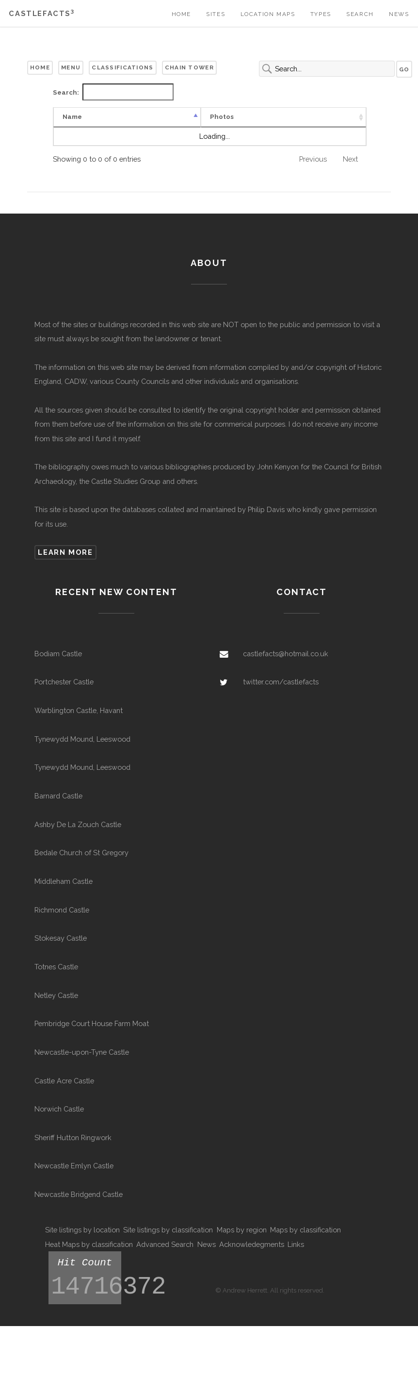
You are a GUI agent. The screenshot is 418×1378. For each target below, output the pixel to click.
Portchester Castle (64, 691)
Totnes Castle (56, 976)
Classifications (122, 67)
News (399, 14)
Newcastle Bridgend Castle (78, 1203)
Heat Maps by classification (89, 1253)
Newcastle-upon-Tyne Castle (81, 1061)
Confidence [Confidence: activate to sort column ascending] (201, 126)
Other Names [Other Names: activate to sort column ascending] (301, 121)
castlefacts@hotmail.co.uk (285, 663)
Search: (113, 91)
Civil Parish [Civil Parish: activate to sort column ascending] (344, 121)
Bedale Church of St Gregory (81, 862)
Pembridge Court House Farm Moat (91, 1033)
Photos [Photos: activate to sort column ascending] (114, 126)
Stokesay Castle (60, 947)
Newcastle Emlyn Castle (73, 1175)
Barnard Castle (58, 805)
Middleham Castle (63, 890)
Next (350, 168)
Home (181, 14)
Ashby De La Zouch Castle (77, 833)
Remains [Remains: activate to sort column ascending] (255, 126)
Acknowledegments (251, 1253)
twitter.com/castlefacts (281, 691)
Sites (215, 14)
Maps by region (242, 1239)
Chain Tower (189, 67)
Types (320, 14)
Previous (313, 168)
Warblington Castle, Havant (78, 719)
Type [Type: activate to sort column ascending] (154, 126)
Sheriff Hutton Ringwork (73, 1147)
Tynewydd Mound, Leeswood (82, 748)
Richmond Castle (61, 918)
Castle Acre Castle (64, 1089)
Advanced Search (164, 1253)
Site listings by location (82, 1239)
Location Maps (268, 14)
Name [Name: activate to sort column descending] (72, 126)
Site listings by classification (168, 1239)
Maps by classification (305, 1239)
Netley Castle (56, 1004)
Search (360, 14)
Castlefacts (41, 13)
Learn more (65, 561)
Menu (70, 67)
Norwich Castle (59, 1118)
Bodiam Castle (58, 663)
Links (296, 1253)
